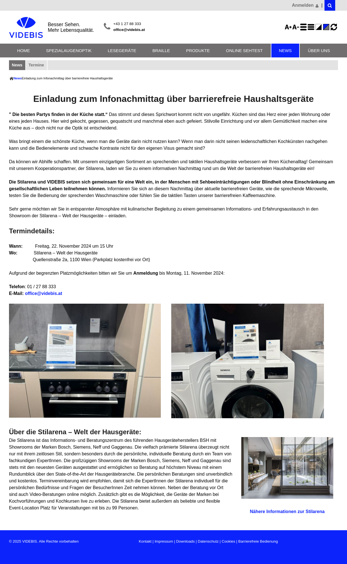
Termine (36, 65)
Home (23, 50)
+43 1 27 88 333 (127, 24)
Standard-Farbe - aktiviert (327, 27)
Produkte (198, 50)
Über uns (319, 50)
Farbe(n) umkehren (319, 27)
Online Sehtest (244, 50)
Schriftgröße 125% (289, 27)
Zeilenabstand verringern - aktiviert (311, 27)
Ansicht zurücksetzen (333, 27)
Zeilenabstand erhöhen (304, 27)
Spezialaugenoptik (69, 50)
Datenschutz (208, 541)
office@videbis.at (129, 30)
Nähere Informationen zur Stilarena (287, 511)
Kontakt (145, 541)
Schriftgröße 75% (296, 27)
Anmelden (305, 5)
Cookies (228, 541)
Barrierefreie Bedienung (258, 541)
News (285, 50)
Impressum (164, 541)
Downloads (185, 541)
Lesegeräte (122, 50)
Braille (161, 50)
